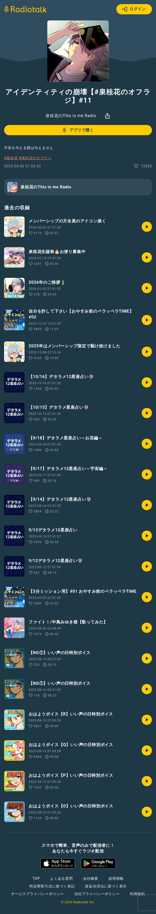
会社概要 (90, 878)
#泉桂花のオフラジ (35, 158)
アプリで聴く (77, 130)
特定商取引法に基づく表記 (52, 886)
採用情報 (116, 878)
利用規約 (137, 894)
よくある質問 (61, 878)
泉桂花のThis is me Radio (71, 115)
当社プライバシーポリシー (97, 894)
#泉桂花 (11, 158)
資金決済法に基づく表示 (106, 886)
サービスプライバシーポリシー (37, 894)
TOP (36, 878)
